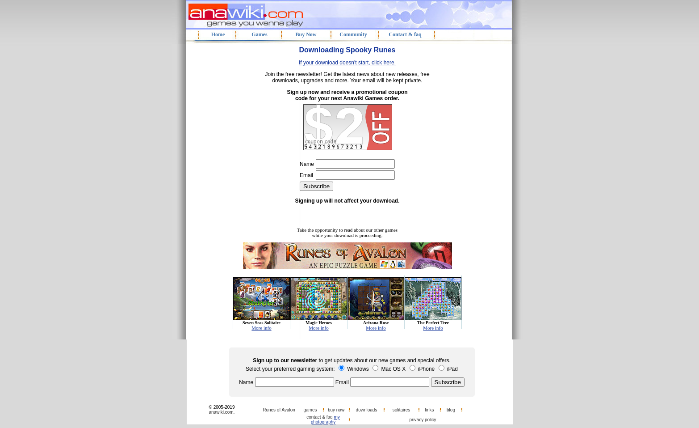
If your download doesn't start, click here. (347, 62)
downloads (366, 409)
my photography (325, 419)
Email (306, 175)
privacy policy (422, 419)
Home (218, 34)
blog (451, 409)
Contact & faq (405, 34)
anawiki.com (221, 412)
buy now (336, 409)
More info (261, 328)
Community (353, 34)
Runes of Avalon (279, 409)
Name (307, 164)
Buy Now (305, 34)
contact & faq (319, 417)
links (429, 409)
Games (259, 34)
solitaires (401, 409)
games (310, 409)
